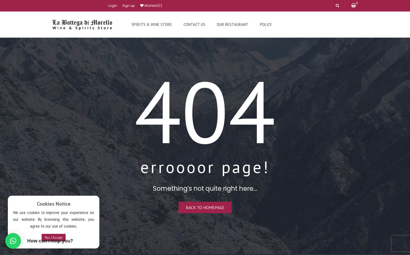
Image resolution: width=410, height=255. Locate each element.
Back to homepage (205, 207)
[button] (13, 241)
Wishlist (151, 6)
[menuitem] (151, 24)
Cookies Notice (54, 203)
